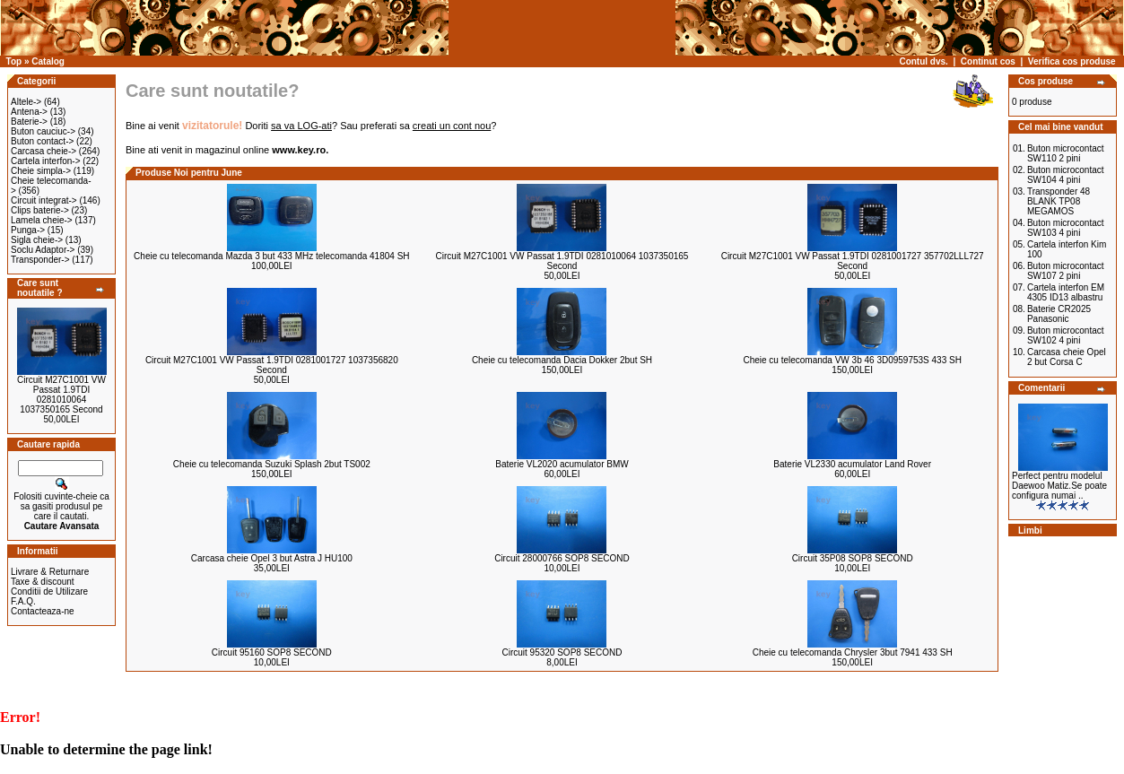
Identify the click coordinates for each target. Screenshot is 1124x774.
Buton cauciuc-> (43, 131)
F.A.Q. (23, 601)
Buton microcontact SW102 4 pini (1065, 335)
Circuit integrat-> (44, 200)
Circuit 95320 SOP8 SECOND (562, 652)
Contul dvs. (923, 61)
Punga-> (28, 230)
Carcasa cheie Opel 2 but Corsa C (1066, 357)
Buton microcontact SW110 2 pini (1065, 153)
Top (14, 61)
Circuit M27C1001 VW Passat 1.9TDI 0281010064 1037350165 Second (61, 394)
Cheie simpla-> (41, 171)
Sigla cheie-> (37, 240)
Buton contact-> (42, 141)
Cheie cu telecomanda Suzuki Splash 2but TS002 (271, 464)
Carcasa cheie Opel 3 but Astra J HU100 (272, 558)
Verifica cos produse (1072, 61)
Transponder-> (40, 260)
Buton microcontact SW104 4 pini (1065, 175)
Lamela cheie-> (42, 220)
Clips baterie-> (40, 210)
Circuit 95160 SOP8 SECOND (272, 652)
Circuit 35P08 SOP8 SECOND (852, 558)
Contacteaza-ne (42, 611)
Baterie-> (29, 121)
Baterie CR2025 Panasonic (1059, 314)
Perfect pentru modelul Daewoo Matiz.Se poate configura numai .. (1059, 485)
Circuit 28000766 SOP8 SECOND (562, 558)
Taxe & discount (42, 582)
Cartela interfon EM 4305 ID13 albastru (1065, 292)
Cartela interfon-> (46, 161)
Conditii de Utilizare (49, 591)
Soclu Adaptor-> (42, 250)
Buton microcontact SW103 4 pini (1065, 228)
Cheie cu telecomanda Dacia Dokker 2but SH (562, 360)
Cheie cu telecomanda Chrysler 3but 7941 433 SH (853, 652)
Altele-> (26, 102)
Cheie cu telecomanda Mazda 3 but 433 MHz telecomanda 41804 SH (271, 256)
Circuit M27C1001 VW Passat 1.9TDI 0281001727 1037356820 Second (271, 365)
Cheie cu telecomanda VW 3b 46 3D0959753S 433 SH (852, 360)
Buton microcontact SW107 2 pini (1065, 271)
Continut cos (988, 61)
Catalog (48, 61)
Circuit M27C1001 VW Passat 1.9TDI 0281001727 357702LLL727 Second (852, 261)
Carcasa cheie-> (43, 151)
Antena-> (29, 112)
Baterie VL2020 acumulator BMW (561, 464)
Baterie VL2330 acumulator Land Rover (852, 464)
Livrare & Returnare (50, 572)
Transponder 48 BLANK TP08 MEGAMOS (1058, 201)
